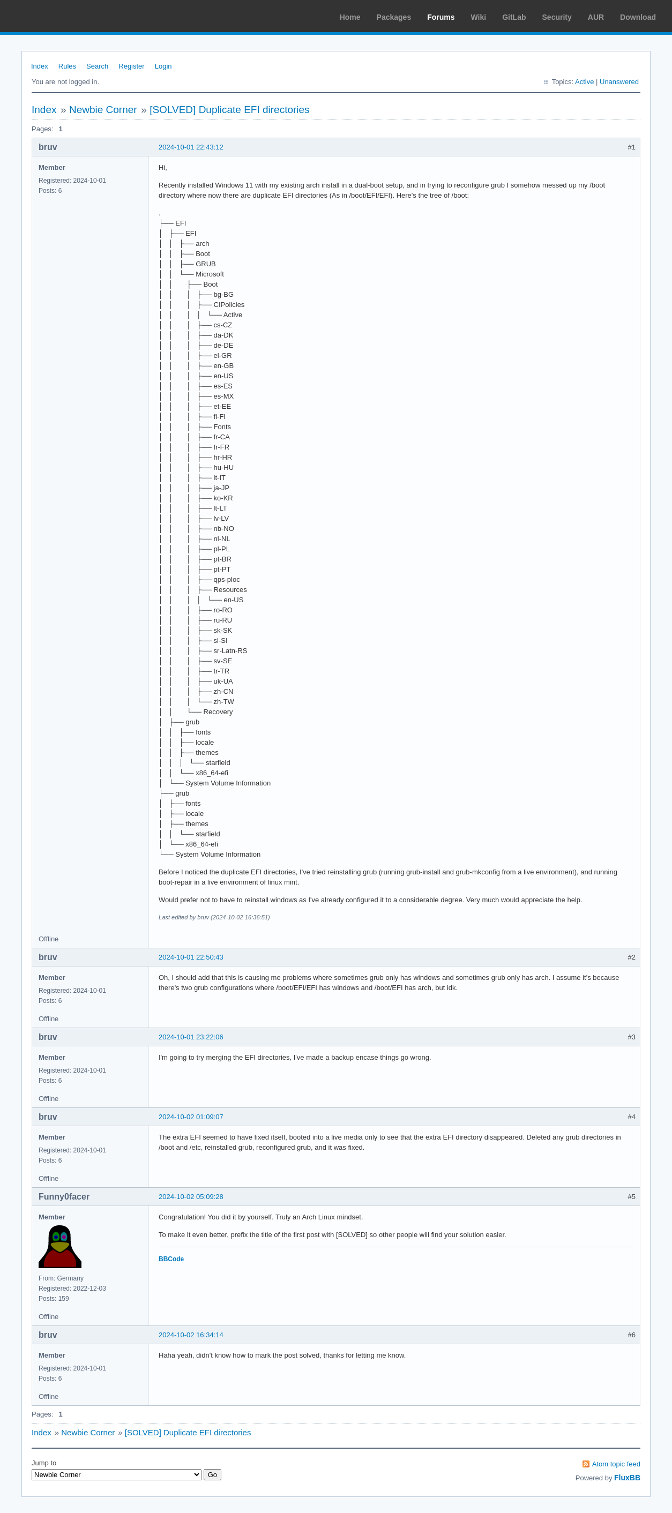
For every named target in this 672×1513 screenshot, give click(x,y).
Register (131, 66)
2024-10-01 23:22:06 (191, 1037)
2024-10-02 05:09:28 (191, 1197)
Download (638, 17)
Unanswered (619, 82)
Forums (440, 17)
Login (163, 66)
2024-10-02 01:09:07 (191, 1117)
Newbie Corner (103, 109)
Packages (394, 17)
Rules (67, 66)
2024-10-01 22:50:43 (191, 957)
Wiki (479, 17)
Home (350, 17)
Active (584, 82)
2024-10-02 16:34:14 (191, 1335)
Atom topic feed (616, 1464)
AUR (596, 17)
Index (39, 66)
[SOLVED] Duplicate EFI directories (229, 109)
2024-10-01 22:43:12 (191, 147)
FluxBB (627, 1477)
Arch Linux (59, 16)
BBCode (171, 1259)
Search (97, 66)
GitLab (514, 17)
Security (557, 17)
